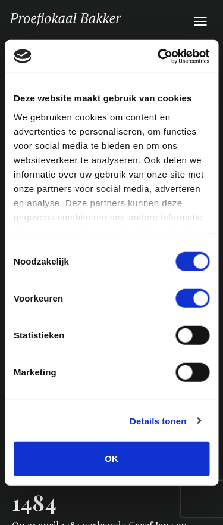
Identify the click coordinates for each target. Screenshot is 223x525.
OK (111, 458)
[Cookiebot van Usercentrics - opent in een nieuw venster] (158, 56)
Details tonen (158, 420)
